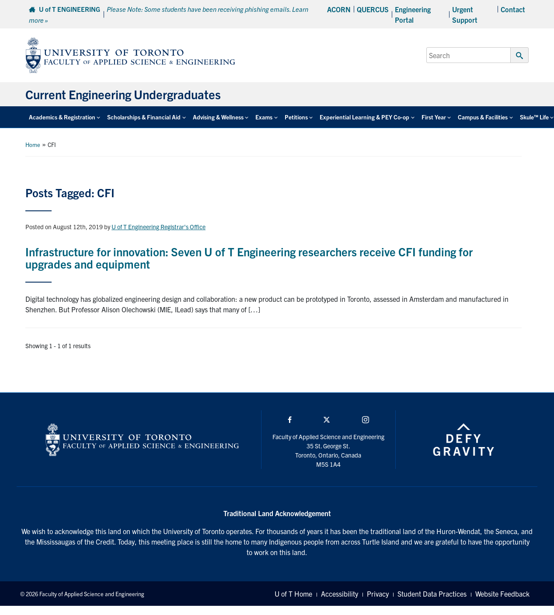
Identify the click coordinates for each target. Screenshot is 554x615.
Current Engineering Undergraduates (123, 94)
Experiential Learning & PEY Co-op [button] (364, 117)
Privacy (378, 593)
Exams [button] (263, 117)
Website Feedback (502, 593)
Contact (513, 9)
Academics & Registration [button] (62, 117)
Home (32, 144)
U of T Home (293, 593)
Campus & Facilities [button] (483, 117)
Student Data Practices (432, 593)
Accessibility (339, 593)
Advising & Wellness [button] (218, 117)
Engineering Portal (413, 14)
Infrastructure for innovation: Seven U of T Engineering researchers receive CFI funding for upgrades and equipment (249, 257)
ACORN (339, 9)
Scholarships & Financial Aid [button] (144, 117)
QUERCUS (373, 9)
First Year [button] (434, 117)
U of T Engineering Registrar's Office (158, 227)
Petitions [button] (296, 117)
